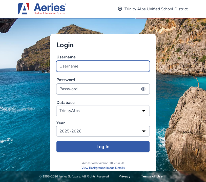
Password (103, 85)
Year (60, 123)
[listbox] (103, 110)
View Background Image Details (103, 168)
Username (103, 63)
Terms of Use (152, 176)
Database (65, 102)
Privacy (124, 176)
